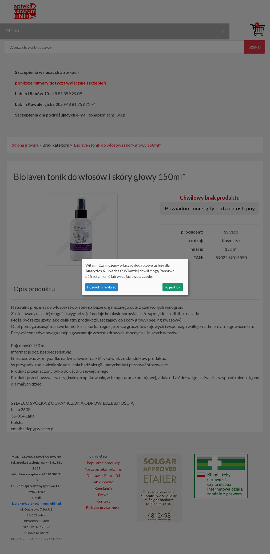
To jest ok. (172, 287)
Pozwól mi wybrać (101, 287)
